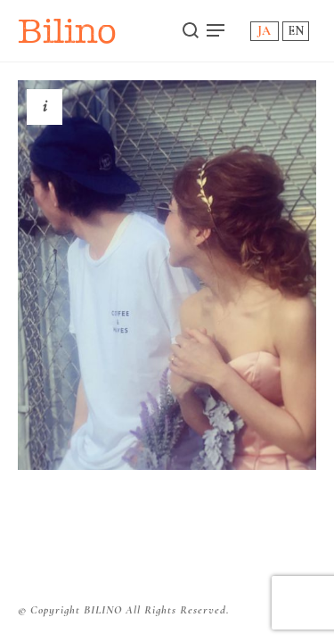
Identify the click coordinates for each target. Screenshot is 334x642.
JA (264, 30)
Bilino (67, 31)
